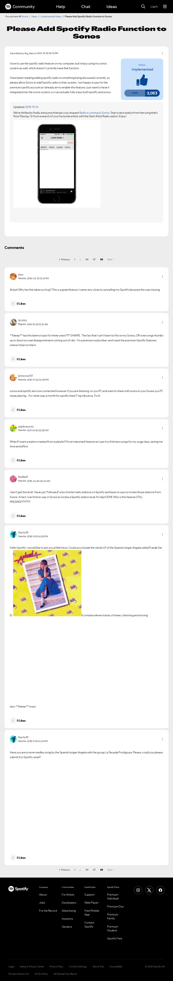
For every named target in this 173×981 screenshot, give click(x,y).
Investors (67, 919)
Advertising (69, 911)
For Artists (68, 894)
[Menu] (165, 6)
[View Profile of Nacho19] (23, 532)
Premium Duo (115, 906)
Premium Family (112, 916)
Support (89, 894)
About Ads (98, 966)
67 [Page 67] (94, 259)
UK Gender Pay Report (65, 973)
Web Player (91, 902)
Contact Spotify (89, 924)
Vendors (67, 927)
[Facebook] (160, 890)
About (43, 894)
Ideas (111, 6)
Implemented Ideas (51, 16)
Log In (154, 6)
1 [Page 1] (74, 259)
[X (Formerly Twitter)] (149, 890)
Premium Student (112, 928)
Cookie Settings (78, 966)
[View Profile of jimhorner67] (25, 376)
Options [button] (162, 53)
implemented (142, 69)
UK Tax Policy (41, 973)
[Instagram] (138, 890)
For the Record (48, 911)
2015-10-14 (32, 107)
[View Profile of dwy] (21, 274)
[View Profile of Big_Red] (29, 53)
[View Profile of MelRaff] (23, 477)
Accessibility (116, 966)
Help (60, 6)
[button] (134, 93)
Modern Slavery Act (18, 973)
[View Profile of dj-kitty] (22, 320)
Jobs (42, 902)
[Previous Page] (64, 259)
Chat (85, 6)
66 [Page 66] (87, 259)
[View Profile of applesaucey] (26, 426)
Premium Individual (113, 896)
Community (20, 7)
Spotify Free (114, 938)
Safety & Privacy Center (32, 966)
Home (24, 16)
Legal (11, 966)
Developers (69, 902)
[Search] (143, 6)
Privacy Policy (56, 966)
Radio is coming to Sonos (94, 113)
